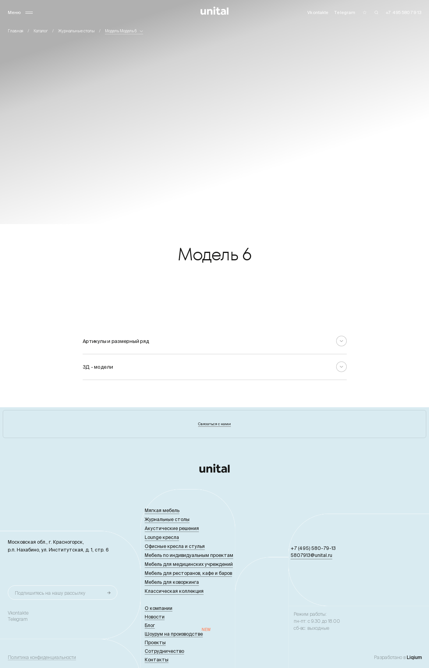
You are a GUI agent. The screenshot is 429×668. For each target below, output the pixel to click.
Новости (155, 616)
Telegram (18, 619)
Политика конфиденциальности (42, 657)
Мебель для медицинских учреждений (189, 564)
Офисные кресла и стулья (175, 546)
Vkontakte (18, 613)
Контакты (156, 659)
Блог (150, 625)
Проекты (155, 642)
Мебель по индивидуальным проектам (189, 555)
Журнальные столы (76, 31)
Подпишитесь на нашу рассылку (50, 593)
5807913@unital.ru (311, 555)
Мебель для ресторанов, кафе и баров (188, 573)
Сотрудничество (164, 651)
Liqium (414, 657)
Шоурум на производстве (174, 633)
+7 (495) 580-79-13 (313, 548)
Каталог (41, 31)
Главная (15, 31)
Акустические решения (172, 528)
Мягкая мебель (162, 510)
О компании (158, 608)
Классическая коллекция (174, 591)
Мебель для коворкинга (172, 582)
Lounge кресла (162, 537)
